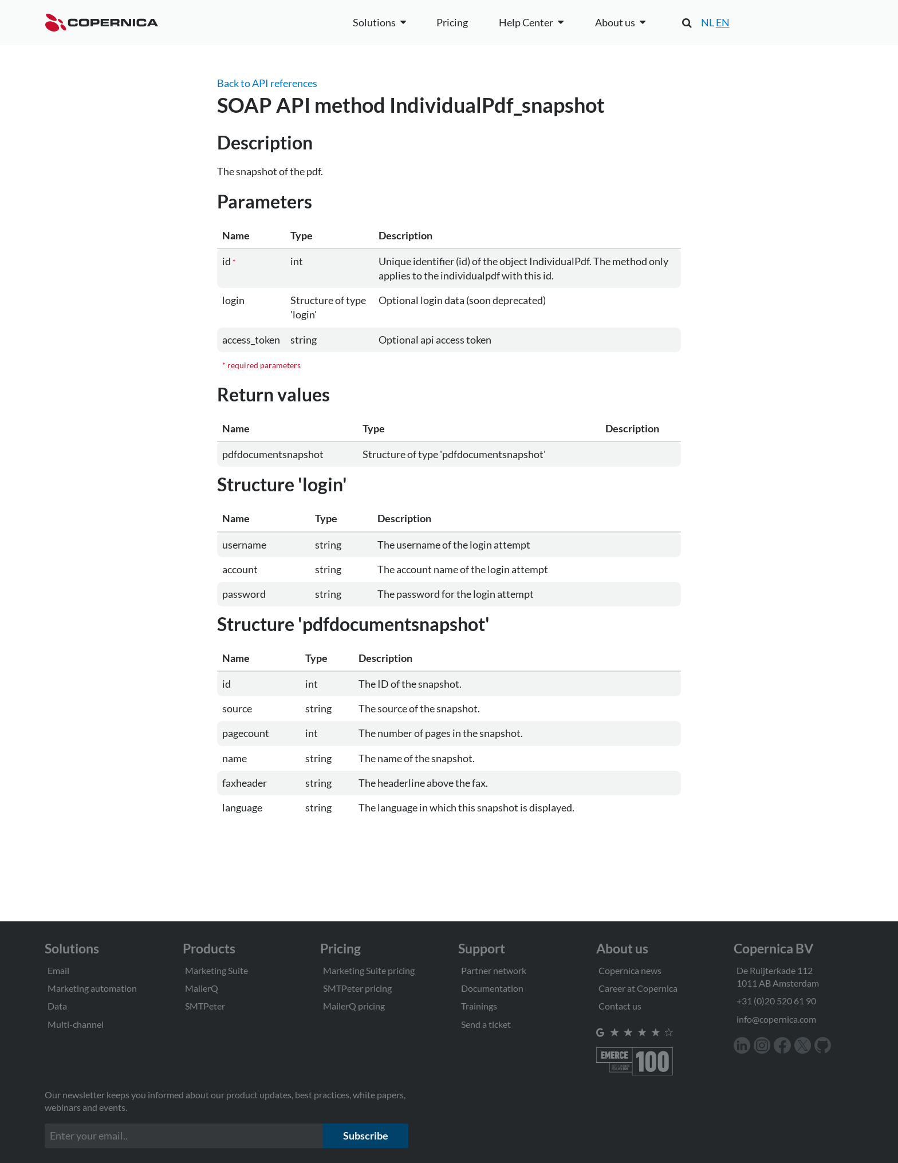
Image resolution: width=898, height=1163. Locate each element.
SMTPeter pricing (357, 988)
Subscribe (365, 1135)
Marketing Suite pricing (369, 970)
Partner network (493, 970)
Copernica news (629, 970)
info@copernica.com (776, 1019)
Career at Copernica (638, 988)
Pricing (452, 22)
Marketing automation (92, 988)
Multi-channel (76, 1024)
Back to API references (267, 83)
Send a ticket (486, 1024)
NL (707, 22)
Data (57, 1005)
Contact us (619, 1005)
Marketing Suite (216, 970)
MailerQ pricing (354, 1005)
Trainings (479, 1005)
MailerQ (201, 988)
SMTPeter (205, 1005)
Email (58, 970)
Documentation (492, 988)
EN (723, 22)
